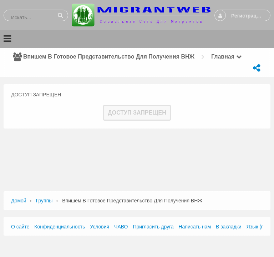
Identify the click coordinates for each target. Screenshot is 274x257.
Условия (99, 227)
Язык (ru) (257, 227)
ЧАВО (121, 227)
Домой (18, 200)
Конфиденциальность (59, 227)
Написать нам (195, 227)
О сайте (20, 227)
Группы (44, 200)
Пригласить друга (153, 227)
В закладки (229, 227)
